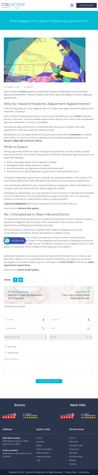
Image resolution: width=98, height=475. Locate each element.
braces (78, 116)
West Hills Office (13, 353)
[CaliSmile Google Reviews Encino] (30, 415)
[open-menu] (72, 5)
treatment (76, 134)
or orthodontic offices (23, 140)
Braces (29, 87)
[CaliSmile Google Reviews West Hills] (88, 415)
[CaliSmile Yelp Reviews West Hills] (67, 415)
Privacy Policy (70, 472)
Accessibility (84, 472)
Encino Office (12, 347)
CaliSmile (15, 203)
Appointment (86, 5)
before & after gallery (28, 208)
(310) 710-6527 (67, 262)
